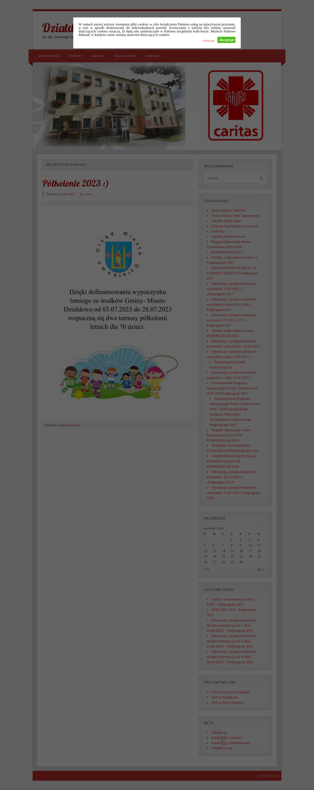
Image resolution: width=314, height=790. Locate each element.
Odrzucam (208, 40)
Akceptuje (226, 40)
